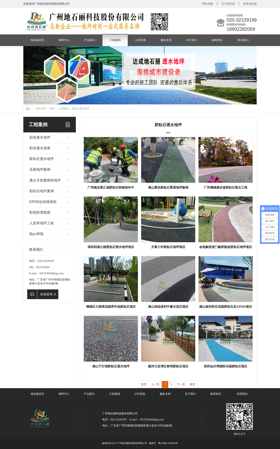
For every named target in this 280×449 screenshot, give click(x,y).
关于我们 (191, 40)
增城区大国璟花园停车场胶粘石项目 (111, 306)
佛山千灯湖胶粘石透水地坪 (111, 366)
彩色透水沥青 (39, 148)
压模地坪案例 (39, 169)
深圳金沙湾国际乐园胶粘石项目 (225, 366)
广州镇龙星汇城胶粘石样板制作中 (111, 187)
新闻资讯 (217, 40)
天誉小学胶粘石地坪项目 (168, 247)
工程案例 (115, 40)
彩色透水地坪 (39, 137)
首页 (51, 108)
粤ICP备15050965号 (168, 443)
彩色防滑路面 (39, 212)
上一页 (155, 384)
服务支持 (166, 40)
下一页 (181, 384)
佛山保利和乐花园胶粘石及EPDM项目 (225, 306)
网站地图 (207, 3)
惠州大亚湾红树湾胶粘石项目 (168, 366)
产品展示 (89, 40)
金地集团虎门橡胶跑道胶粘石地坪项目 (225, 247)
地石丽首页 (37, 40)
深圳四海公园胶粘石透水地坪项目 (111, 247)
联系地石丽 (250, 3)
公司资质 (140, 40)
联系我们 (243, 40)
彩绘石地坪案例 (41, 191)
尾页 (192, 384)
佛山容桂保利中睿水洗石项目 (168, 306)
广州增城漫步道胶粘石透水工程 (225, 187)
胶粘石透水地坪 (80, 108)
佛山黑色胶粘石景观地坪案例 (168, 187)
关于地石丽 (228, 3)
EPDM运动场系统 (43, 202)
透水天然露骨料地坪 (45, 180)
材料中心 (64, 40)
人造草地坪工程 (41, 223)
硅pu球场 (36, 234)
